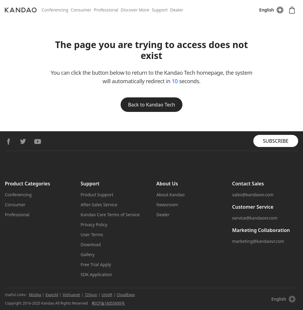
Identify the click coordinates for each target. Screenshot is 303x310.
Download (91, 244)
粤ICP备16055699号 (108, 303)
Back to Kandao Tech (151, 104)
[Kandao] (23, 10)
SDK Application (96, 274)
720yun (91, 294)
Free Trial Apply (96, 264)
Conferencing (55, 10)
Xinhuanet (71, 294)
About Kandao (170, 194)
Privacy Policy (94, 224)
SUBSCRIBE (275, 141)
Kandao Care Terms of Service (110, 214)
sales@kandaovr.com (253, 194)
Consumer (81, 10)
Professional (106, 10)
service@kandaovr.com (255, 218)
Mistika (35, 294)
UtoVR (107, 294)
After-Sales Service (99, 204)
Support (160, 10)
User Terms (92, 234)
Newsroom (167, 204)
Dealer (176, 10)
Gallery (88, 254)
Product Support (97, 194)
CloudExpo (126, 294)
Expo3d (51, 294)
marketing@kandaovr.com (258, 241)
